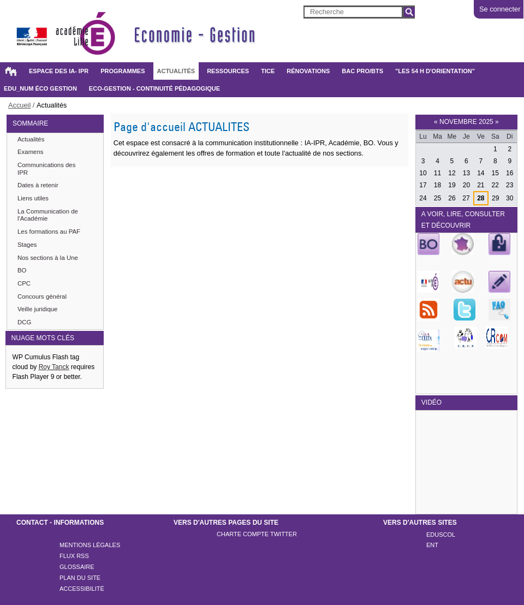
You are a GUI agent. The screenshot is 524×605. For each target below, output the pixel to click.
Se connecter (499, 9)
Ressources (228, 71)
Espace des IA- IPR (58, 71)
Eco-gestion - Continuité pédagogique (154, 88)
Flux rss (74, 556)
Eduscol (440, 534)
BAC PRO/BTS (362, 71)
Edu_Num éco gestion (40, 88)
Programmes (122, 71)
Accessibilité (81, 588)
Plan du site (79, 577)
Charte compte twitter (257, 534)
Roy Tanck (54, 367)
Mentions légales (89, 545)
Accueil (10, 71)
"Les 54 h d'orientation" (435, 71)
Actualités (176, 71)
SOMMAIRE (30, 123)
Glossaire (76, 567)
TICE (268, 71)
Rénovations (308, 71)
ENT (432, 545)
